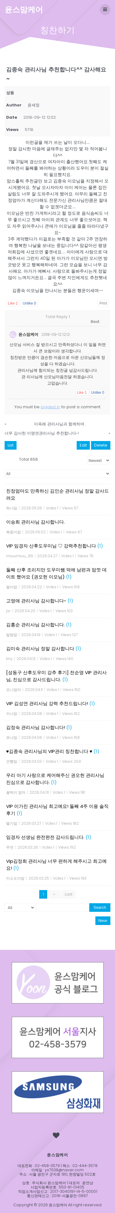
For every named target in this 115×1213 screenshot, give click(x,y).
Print (103, 303)
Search (100, 907)
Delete (100, 445)
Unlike (29, 303)
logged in (50, 407)
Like (13, 303)
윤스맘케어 (24, 9)
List (10, 445)
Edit (83, 445)
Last (68, 894)
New (102, 920)
